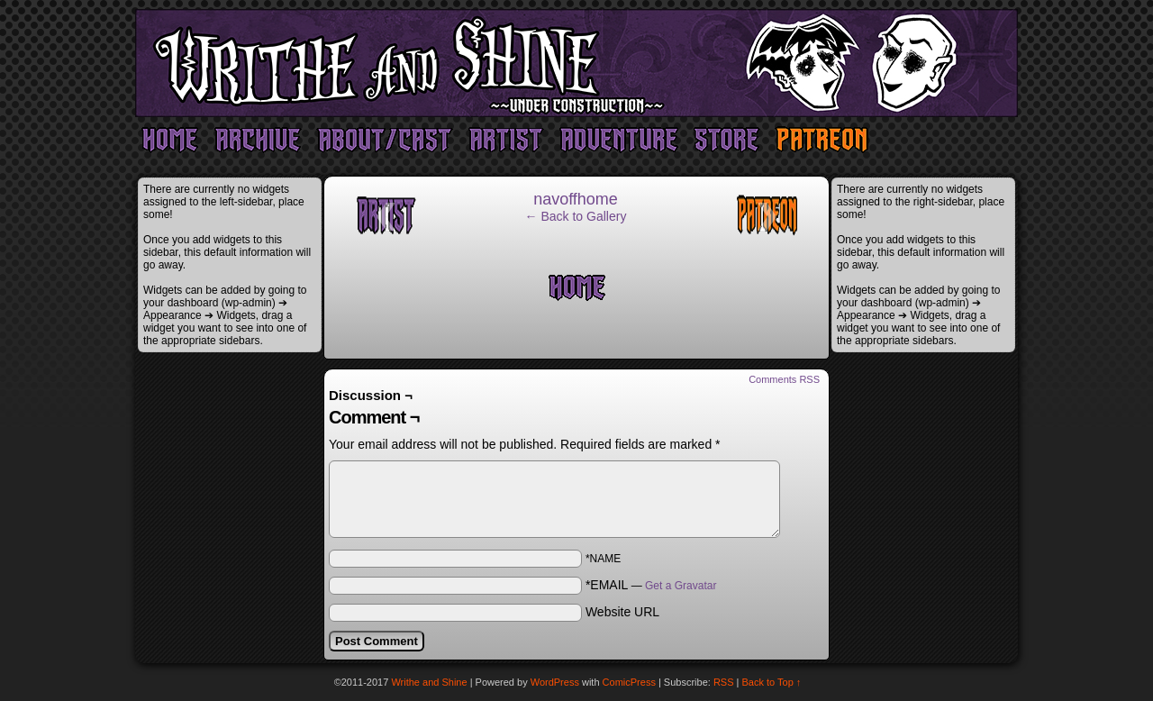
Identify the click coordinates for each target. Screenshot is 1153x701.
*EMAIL (651, 585)
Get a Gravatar (680, 585)
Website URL (622, 612)
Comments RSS (784, 379)
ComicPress (629, 682)
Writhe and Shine (576, 63)
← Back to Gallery (576, 216)
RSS (723, 682)
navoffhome (575, 199)
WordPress (555, 682)
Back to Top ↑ (772, 682)
